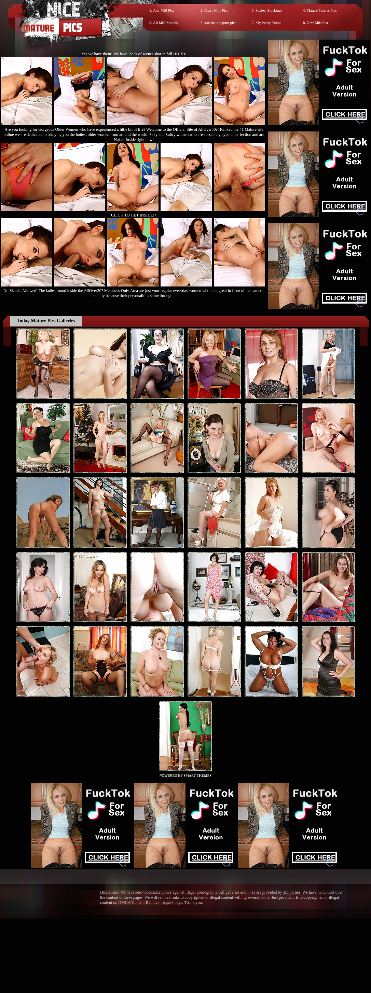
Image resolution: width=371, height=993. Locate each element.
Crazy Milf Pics (216, 10)
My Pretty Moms (268, 22)
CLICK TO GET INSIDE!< (134, 215)
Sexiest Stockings (269, 10)
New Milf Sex (317, 22)
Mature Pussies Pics (322, 10)
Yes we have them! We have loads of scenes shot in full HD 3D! (134, 54)
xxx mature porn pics (220, 22)
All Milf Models (165, 22)
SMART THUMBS (197, 776)
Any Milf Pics (163, 10)
